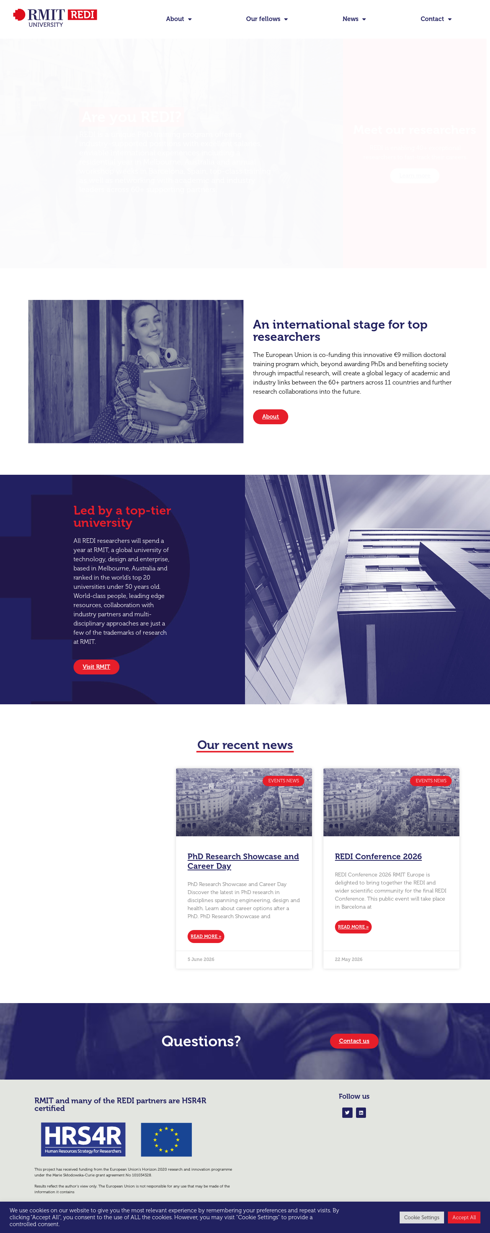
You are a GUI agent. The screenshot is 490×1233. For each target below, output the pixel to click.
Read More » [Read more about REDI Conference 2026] (353, 927)
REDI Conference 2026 (378, 856)
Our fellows (267, 19)
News (354, 19)
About (179, 19)
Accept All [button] (464, 1217)
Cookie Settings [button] (421, 1217)
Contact (436, 19)
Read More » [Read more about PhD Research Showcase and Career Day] (206, 936)
